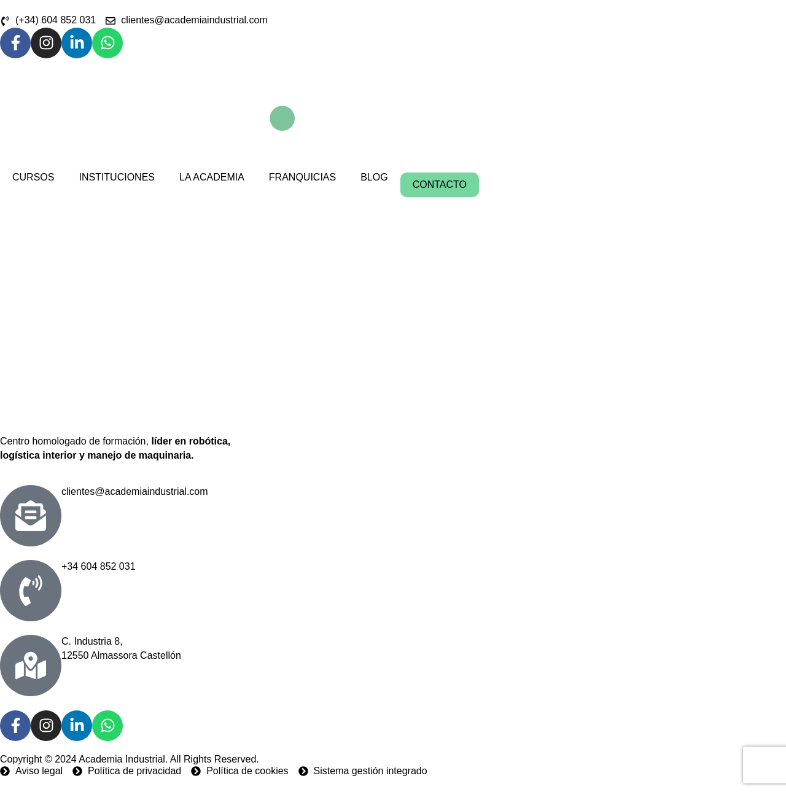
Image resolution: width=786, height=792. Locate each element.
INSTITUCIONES (117, 177)
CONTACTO (440, 184)
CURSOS (33, 177)
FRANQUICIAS (302, 177)
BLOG (373, 177)
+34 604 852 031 (98, 566)
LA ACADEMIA (211, 177)
